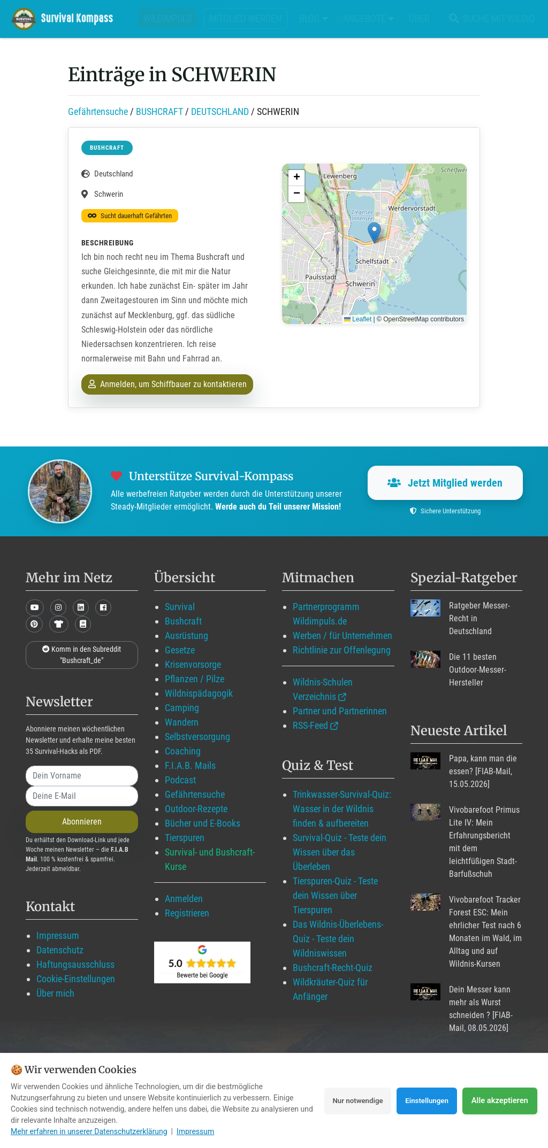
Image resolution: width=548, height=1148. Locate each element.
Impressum (57, 935)
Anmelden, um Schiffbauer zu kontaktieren (167, 384)
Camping (182, 707)
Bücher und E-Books (202, 823)
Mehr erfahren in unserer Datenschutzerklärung (89, 1131)
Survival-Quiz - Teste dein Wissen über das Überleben (339, 852)
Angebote (368, 18)
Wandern (182, 722)
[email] (82, 796)
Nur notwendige (347, 1100)
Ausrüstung (186, 635)
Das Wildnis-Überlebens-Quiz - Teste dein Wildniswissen (338, 939)
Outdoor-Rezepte (196, 808)
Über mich (55, 993)
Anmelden (184, 898)
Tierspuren (184, 837)
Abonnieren (82, 821)
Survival (180, 606)
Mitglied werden (245, 18)
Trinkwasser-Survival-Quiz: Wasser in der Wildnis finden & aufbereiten (342, 809)
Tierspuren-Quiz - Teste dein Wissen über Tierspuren (335, 895)
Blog (313, 18)
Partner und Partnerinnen (340, 710)
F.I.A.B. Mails (190, 765)
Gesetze (180, 650)
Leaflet (357, 319)
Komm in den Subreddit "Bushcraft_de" (81, 655)
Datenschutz (59, 950)
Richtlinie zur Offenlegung (342, 650)
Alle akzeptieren (500, 1100)
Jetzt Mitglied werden (445, 482)
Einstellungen (423, 1100)
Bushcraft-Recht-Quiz (332, 967)
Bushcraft (183, 621)
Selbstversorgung (197, 736)
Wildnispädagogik (199, 693)
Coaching (183, 751)
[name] (82, 776)
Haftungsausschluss (75, 964)
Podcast (180, 779)
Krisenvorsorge (193, 664)
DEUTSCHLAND (220, 111)
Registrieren (187, 913)
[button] (374, 233)
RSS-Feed (310, 725)
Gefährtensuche (98, 111)
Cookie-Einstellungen (75, 978)
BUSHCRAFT (159, 111)
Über (419, 18)
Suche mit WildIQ (490, 18)
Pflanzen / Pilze (194, 678)
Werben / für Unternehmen (342, 635)
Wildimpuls (167, 18)
